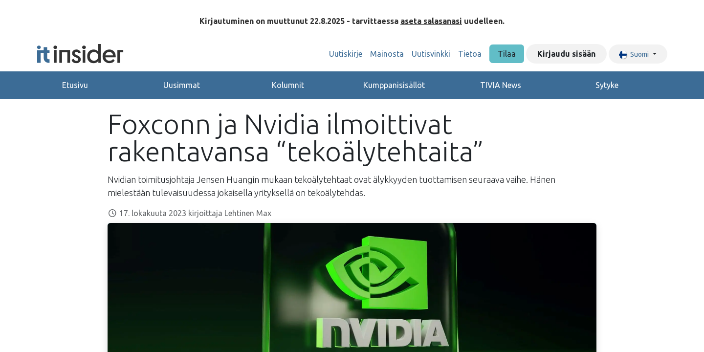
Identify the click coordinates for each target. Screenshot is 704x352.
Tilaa (507, 53)
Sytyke (606, 85)
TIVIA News (500, 85)
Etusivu (75, 85)
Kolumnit (288, 85)
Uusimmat (181, 85)
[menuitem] (345, 54)
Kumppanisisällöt (394, 85)
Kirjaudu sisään (566, 53)
